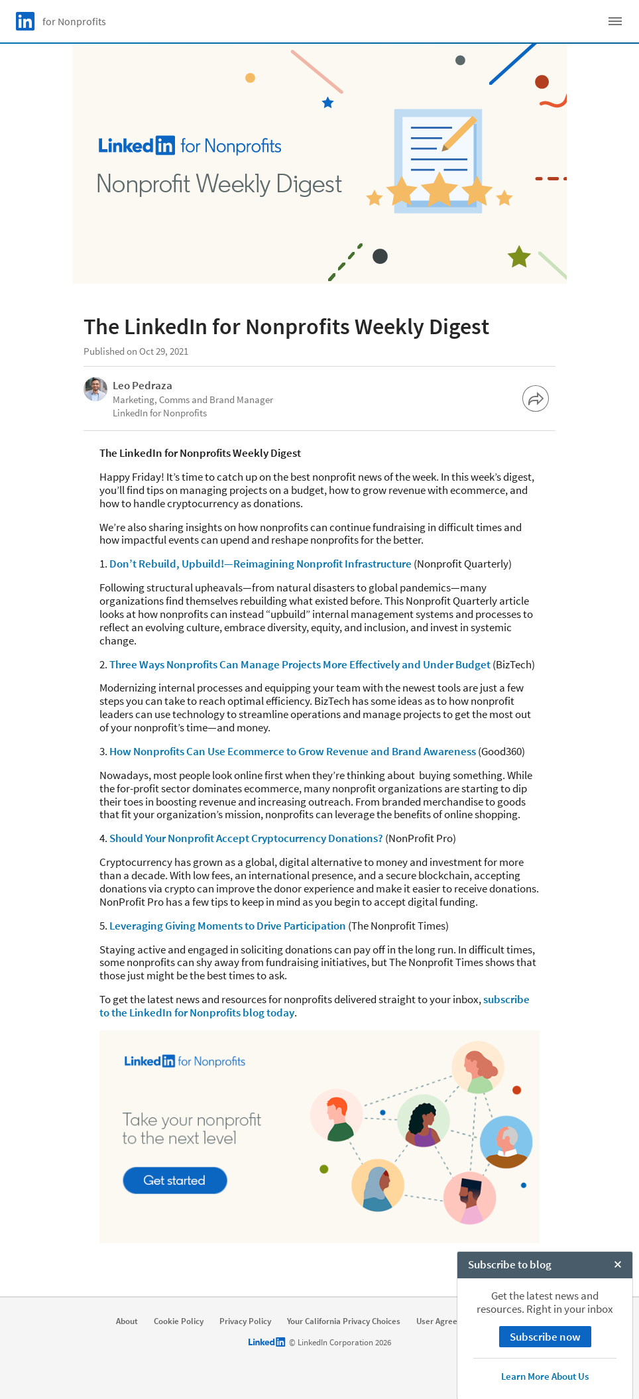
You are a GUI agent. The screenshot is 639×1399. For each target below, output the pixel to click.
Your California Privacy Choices (343, 1321)
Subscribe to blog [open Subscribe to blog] (510, 1385)
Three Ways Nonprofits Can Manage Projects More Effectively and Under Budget (300, 664)
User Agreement (446, 1321)
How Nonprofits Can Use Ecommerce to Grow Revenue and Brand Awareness (292, 751)
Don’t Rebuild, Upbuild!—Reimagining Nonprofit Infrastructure (260, 563)
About (127, 1321)
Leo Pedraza (142, 385)
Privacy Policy (245, 1321)
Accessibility (516, 1321)
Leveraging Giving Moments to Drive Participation (227, 925)
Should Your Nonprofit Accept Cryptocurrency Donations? (246, 838)
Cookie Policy (178, 1321)
